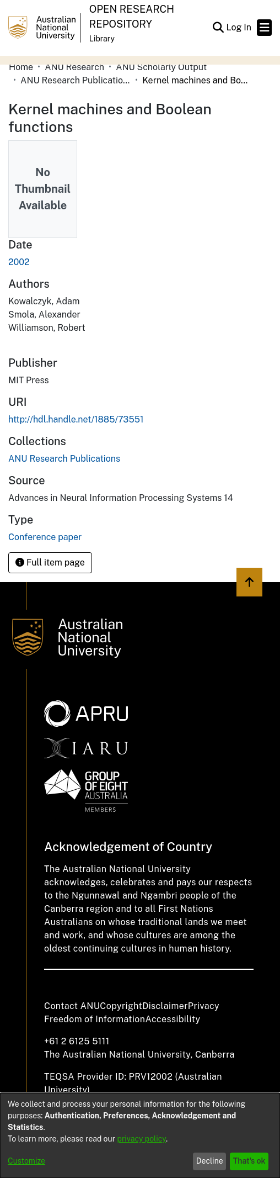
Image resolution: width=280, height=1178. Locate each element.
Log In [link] (239, 27)
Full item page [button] (50, 562)
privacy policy (141, 1138)
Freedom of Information (94, 1019)
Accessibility (172, 1019)
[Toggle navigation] (264, 27)
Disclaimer (165, 1006)
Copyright (121, 1006)
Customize (26, 1160)
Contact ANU (72, 1006)
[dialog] (140, 1135)
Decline (209, 1160)
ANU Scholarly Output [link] (161, 67)
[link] (64, 458)
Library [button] (102, 38)
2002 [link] (19, 262)
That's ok (249, 1160)
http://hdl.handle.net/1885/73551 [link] (75, 419)
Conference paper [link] (45, 537)
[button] (218, 27)
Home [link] (21, 67)
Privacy (203, 1006)
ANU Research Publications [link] (75, 80)
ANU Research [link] (74, 67)
